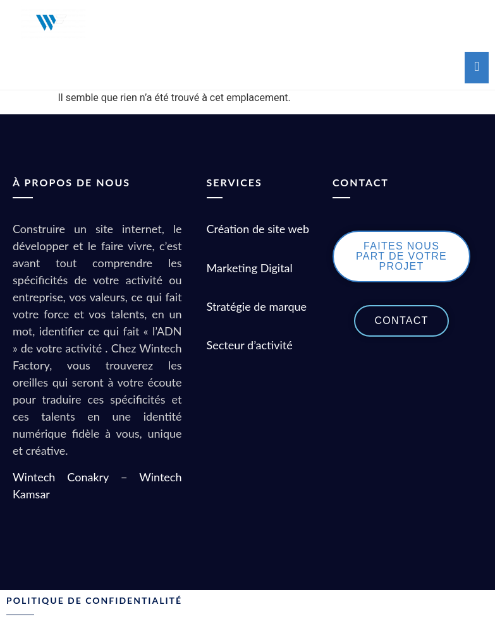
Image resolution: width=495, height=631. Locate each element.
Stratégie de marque (257, 306)
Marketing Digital (250, 268)
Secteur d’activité (251, 345)
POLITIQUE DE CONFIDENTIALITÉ (94, 600)
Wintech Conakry (61, 477)
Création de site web (258, 229)
